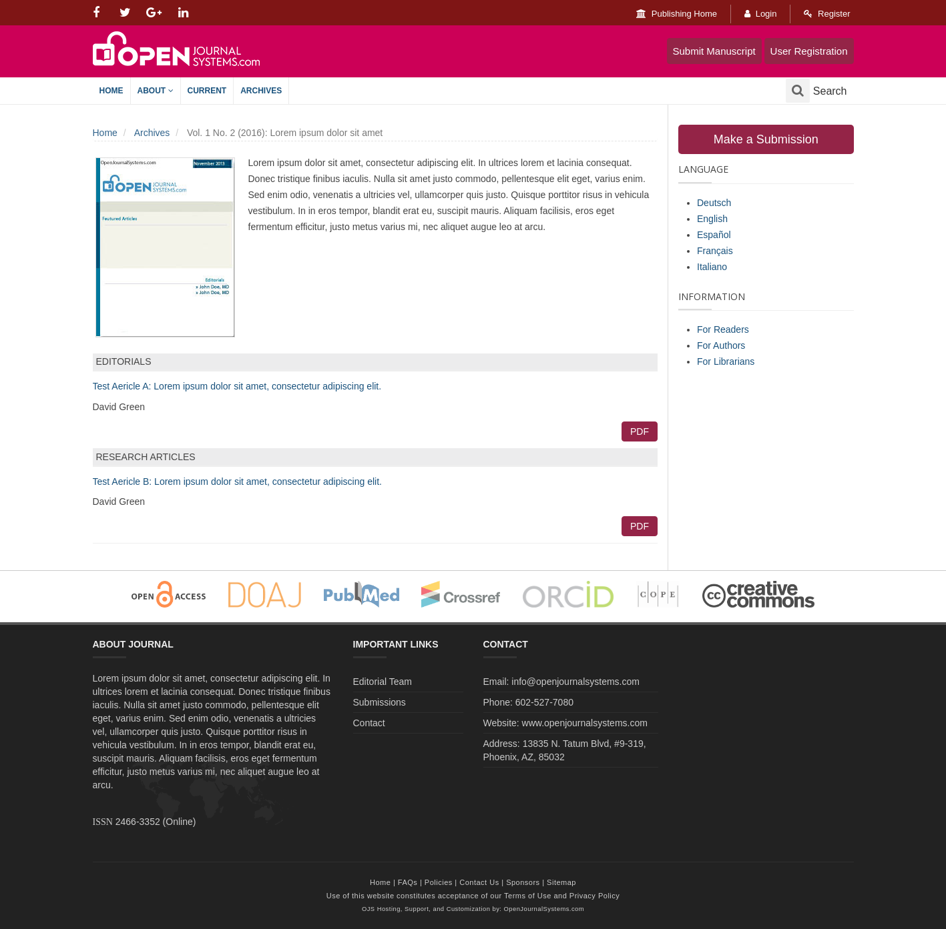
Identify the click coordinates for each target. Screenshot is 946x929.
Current (207, 90)
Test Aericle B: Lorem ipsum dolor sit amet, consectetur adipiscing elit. (237, 481)
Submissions (379, 702)
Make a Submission (766, 139)
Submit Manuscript (714, 51)
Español (714, 234)
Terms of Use (527, 896)
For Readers (723, 329)
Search (816, 91)
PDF (639, 431)
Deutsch (714, 202)
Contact (369, 723)
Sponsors (522, 882)
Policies (439, 882)
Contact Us (479, 882)
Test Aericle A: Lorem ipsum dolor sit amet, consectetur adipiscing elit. (237, 386)
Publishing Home (676, 14)
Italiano (712, 266)
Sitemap (561, 882)
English (712, 218)
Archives (261, 90)
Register (827, 14)
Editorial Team (382, 681)
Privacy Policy (594, 896)
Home (111, 90)
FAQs (408, 882)
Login (760, 14)
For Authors (721, 345)
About (156, 90)
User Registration (809, 51)
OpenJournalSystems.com (544, 909)
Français (715, 250)
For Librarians (725, 361)
